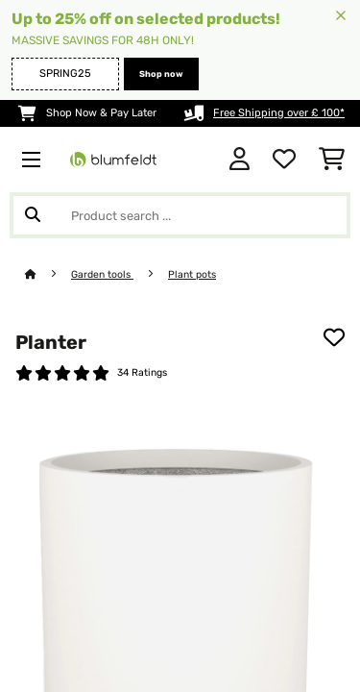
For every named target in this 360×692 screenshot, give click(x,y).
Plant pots (192, 274)
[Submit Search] (32, 215)
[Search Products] (180, 215)
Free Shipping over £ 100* (279, 113)
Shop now (161, 74)
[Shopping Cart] (332, 159)
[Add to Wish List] (334, 337)
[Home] (48, 274)
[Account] (239, 159)
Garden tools (102, 274)
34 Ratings (142, 372)
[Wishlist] (284, 159)
